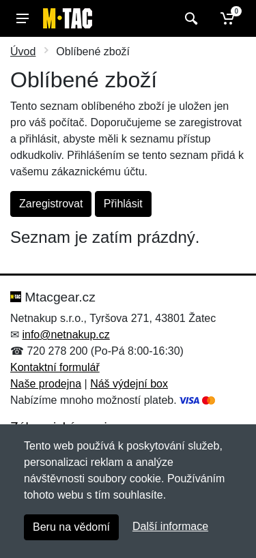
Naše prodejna (45, 384)
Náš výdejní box (129, 384)
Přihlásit (123, 203)
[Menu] (22, 18)
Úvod (22, 51)
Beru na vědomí (71, 527)
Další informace (170, 526)
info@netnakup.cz (65, 334)
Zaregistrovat (51, 203)
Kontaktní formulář (55, 367)
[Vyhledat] (189, 18)
